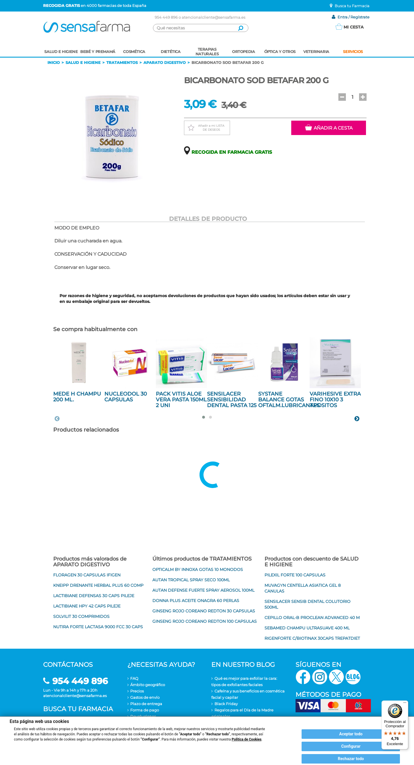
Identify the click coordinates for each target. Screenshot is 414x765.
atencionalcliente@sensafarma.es (213, 17)
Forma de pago (144, 710)
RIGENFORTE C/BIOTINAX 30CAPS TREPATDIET (312, 638)
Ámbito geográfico (147, 684)
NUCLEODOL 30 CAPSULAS (125, 397)
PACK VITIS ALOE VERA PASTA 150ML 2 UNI (181, 400)
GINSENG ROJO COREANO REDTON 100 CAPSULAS (204, 621)
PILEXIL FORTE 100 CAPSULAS (294, 575)
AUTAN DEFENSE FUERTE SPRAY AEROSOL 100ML (203, 590)
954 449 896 (166, 17)
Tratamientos (122, 62)
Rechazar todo (351, 758)
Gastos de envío (145, 697)
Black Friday (226, 703)
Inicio (53, 62)
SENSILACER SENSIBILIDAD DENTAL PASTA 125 (231, 400)
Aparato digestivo (164, 62)
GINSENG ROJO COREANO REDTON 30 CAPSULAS (203, 611)
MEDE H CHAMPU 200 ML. (77, 397)
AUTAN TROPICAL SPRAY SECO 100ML (191, 579)
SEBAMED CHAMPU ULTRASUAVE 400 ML (307, 628)
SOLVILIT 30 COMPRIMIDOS (81, 616)
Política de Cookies (247, 739)
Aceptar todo (351, 734)
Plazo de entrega (146, 703)
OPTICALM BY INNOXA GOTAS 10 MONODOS (197, 569)
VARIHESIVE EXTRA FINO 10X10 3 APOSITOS (335, 400)
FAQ (134, 678)
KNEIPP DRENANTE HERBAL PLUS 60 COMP (98, 585)
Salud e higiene (83, 62)
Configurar (351, 746)
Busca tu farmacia (78, 709)
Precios (137, 691)
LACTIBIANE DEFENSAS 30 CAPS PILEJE (93, 595)
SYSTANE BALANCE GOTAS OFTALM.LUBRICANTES (289, 400)
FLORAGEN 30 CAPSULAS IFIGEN (86, 575)
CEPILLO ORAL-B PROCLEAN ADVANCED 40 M (312, 617)
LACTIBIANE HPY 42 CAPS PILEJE (86, 606)
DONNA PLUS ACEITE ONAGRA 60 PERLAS (195, 600)
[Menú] (404, 704)
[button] (342, 97)
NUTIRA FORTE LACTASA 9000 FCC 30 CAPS (98, 626)
